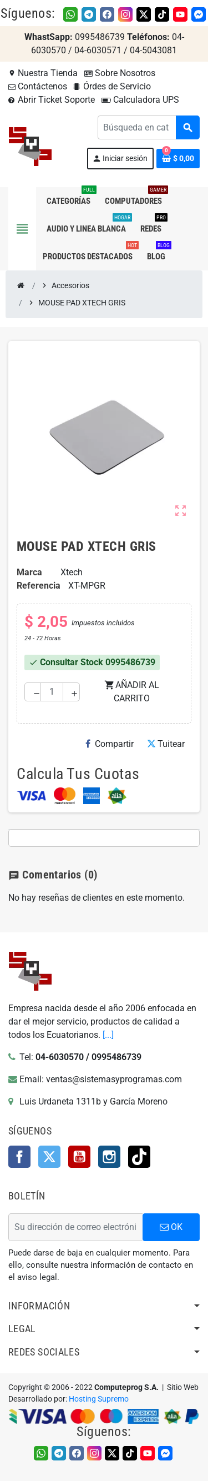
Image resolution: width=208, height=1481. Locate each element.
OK (171, 1227)
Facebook (19, 1157)
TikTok (139, 1157)
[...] (108, 1035)
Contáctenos (37, 86)
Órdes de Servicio (112, 86)
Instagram (109, 1157)
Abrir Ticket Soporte (51, 99)
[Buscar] (148, 127)
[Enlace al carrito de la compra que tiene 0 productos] (178, 158)
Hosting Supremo (99, 1399)
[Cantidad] (51, 692)
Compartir (109, 744)
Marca (29, 572)
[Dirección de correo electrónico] (75, 1227)
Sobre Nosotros (119, 73)
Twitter (49, 1157)
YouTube (79, 1157)
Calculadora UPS (140, 99)
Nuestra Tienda (43, 73)
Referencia (38, 585)
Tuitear (166, 744)
